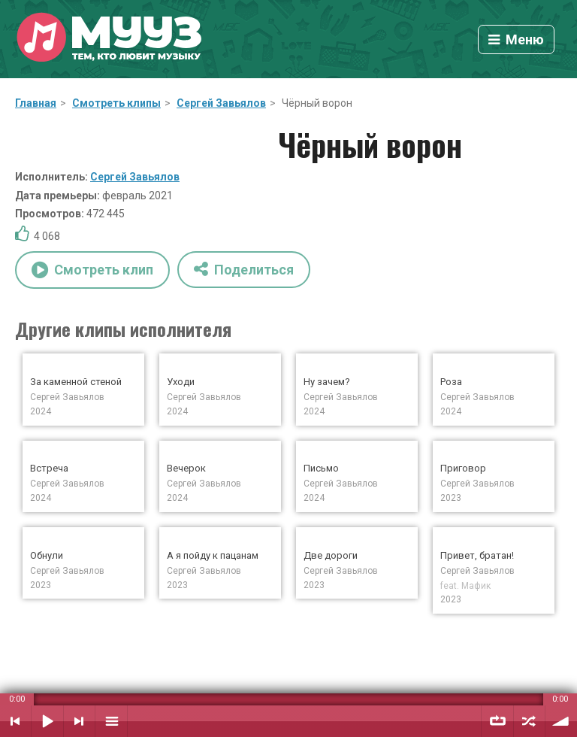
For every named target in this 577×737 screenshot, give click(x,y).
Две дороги (331, 555)
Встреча (49, 468)
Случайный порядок (529, 721)
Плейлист (111, 721)
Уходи (181, 381)
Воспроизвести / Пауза (47, 721)
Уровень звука (561, 721)
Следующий (79, 721)
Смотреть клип (92, 270)
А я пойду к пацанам (212, 555)
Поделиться (244, 269)
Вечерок (186, 468)
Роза (451, 381)
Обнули (46, 555)
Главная (35, 103)
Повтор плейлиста (497, 721)
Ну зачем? (327, 381)
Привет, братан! (477, 555)
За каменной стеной (76, 381)
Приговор (463, 468)
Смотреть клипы (116, 103)
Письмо (321, 468)
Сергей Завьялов (221, 103)
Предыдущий (15, 721)
